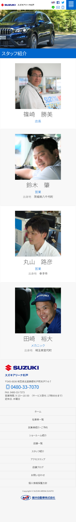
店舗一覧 (38, 443)
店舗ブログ (37, 467)
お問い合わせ (57, 7)
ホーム (38, 411)
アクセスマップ (38, 459)
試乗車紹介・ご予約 (38, 427)
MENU (71, 5)
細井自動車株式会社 (38, 498)
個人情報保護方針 (38, 483)
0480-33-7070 (62, 7)
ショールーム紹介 (38, 435)
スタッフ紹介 (38, 451)
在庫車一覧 (38, 419)
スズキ (8, 5)
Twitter (62, 2)
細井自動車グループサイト (53, 2)
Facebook (57, 2)
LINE (53, 7)
